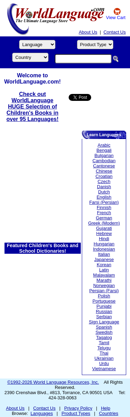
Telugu (104, 347)
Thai (103, 353)
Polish (104, 295)
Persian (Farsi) (104, 290)
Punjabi (103, 306)
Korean (104, 264)
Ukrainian (104, 358)
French (104, 212)
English (104, 197)
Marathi (103, 280)
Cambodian (104, 160)
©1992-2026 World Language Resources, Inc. (53, 382)
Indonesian (104, 249)
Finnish (104, 207)
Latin (104, 269)
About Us (88, 32)
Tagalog (104, 337)
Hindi (104, 238)
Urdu (104, 363)
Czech (104, 181)
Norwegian (104, 285)
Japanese (104, 259)
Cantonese (104, 165)
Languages (42, 413)
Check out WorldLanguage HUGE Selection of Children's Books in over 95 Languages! (32, 106)
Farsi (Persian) (104, 202)
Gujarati (104, 228)
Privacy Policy (78, 408)
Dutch (104, 191)
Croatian (103, 176)
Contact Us (114, 32)
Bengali (103, 150)
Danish (104, 186)
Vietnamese (104, 368)
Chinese (104, 171)
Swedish (103, 332)
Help (105, 408)
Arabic (104, 145)
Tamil (104, 342)
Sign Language (104, 321)
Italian (104, 254)
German (104, 217)
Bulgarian (104, 155)
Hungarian (104, 243)
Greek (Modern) (104, 223)
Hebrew (104, 233)
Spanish (104, 327)
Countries (108, 413)
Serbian (104, 316)
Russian (104, 311)
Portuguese (104, 301)
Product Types (76, 413)
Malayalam (104, 275)
